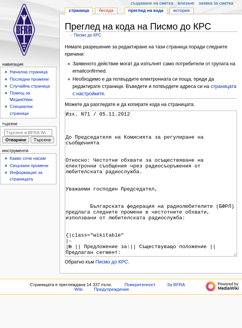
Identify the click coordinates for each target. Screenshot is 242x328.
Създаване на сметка (151, 3)
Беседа (106, 10)
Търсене (10, 123)
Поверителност (140, 313)
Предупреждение (111, 318)
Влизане (186, 3)
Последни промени (29, 79)
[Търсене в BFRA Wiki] (28, 132)
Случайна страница (30, 86)
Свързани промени (29, 165)
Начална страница (29, 72)
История (181, 10)
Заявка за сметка (216, 3)
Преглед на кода (145, 10)
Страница (79, 10)
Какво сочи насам (28, 158)
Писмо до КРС (87, 35)
